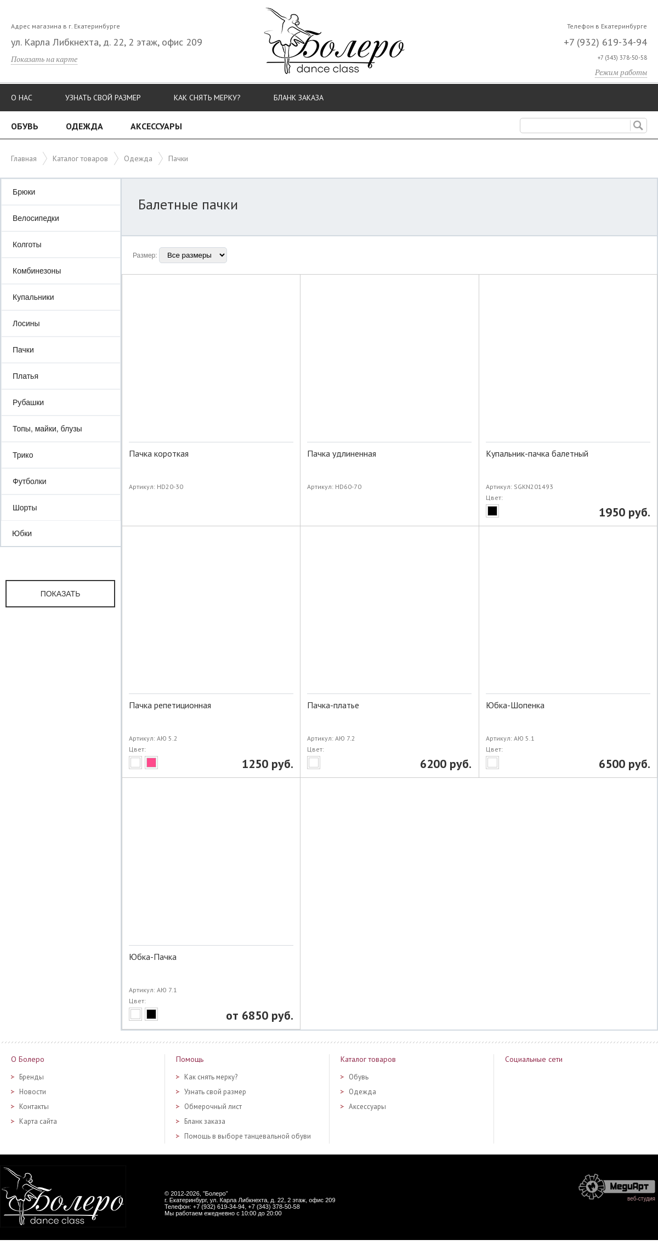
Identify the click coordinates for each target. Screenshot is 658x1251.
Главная (24, 158)
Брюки (24, 191)
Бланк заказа (299, 98)
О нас (21, 98)
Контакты (34, 1106)
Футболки (30, 481)
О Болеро (27, 1059)
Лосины (26, 323)
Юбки (22, 533)
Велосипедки (36, 218)
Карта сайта (38, 1121)
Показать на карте (44, 59)
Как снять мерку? (207, 98)
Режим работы (621, 72)
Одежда (84, 126)
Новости (32, 1091)
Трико (23, 455)
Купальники (33, 297)
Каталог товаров (80, 158)
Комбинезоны (37, 270)
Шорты (25, 507)
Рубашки (28, 402)
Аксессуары (156, 126)
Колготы (27, 244)
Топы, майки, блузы (47, 428)
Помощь (189, 1059)
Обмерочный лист (213, 1106)
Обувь (24, 126)
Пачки (23, 349)
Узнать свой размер (103, 98)
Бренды (31, 1077)
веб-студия (641, 1199)
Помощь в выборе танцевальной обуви (247, 1136)
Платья (25, 376)
